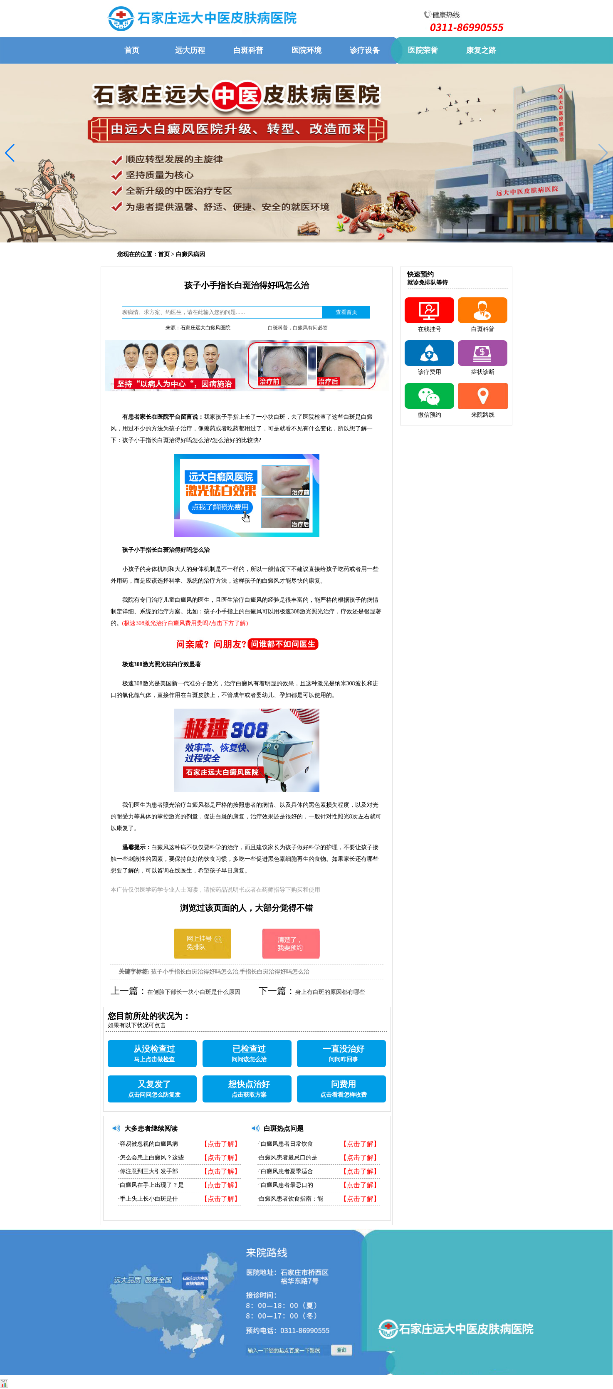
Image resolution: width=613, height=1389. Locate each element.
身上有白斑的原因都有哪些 (330, 992)
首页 (164, 254)
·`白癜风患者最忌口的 (285, 1185)
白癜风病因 (190, 254)
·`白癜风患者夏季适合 (285, 1171)
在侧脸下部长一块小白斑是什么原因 (193, 992)
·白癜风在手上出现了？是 (151, 1185)
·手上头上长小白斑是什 (148, 1199)
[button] (9, 153)
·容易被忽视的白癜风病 (148, 1144)
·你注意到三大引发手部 (148, 1171)
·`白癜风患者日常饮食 (285, 1144)
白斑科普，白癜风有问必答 (298, 328)
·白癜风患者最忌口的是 (287, 1157)
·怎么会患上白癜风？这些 (151, 1157)
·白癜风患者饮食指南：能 (290, 1199)
